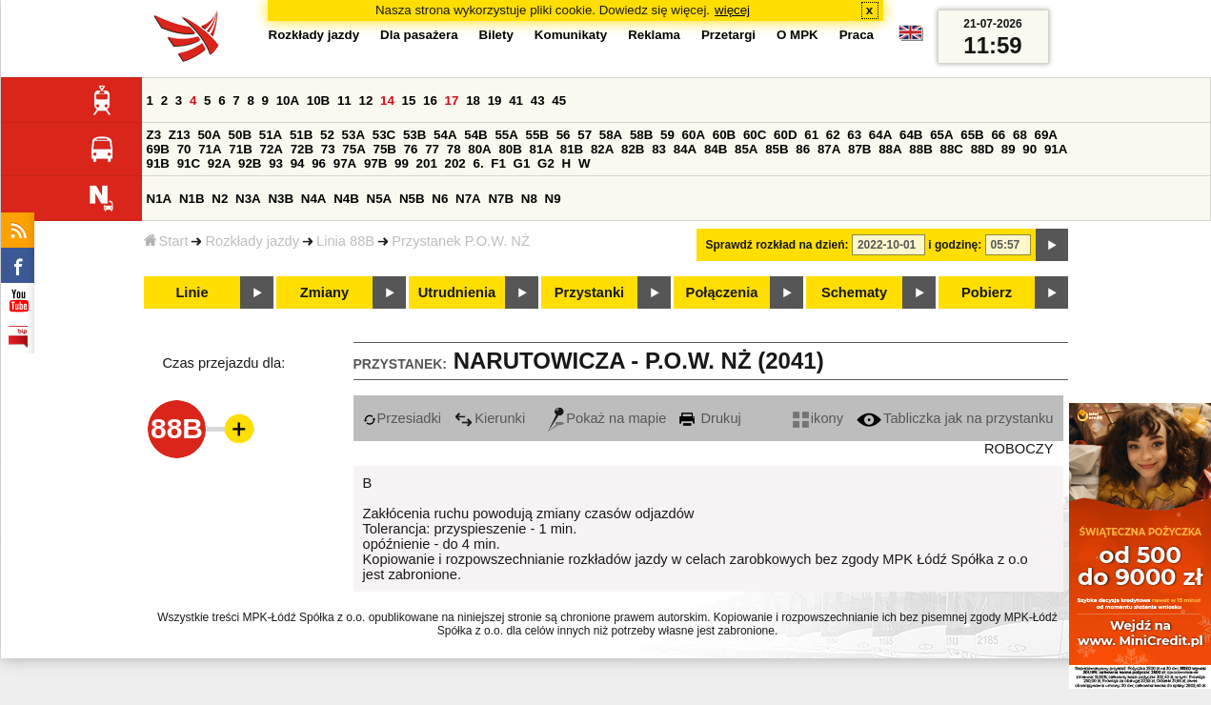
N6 (440, 198)
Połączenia (722, 292)
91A (1055, 149)
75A (353, 149)
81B (571, 149)
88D (982, 149)
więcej (732, 10)
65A (941, 135)
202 (455, 163)
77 (432, 149)
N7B (501, 198)
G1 (522, 163)
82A (602, 149)
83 (659, 149)
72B (302, 149)
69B (158, 149)
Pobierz (986, 292)
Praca (856, 35)
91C (188, 163)
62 (833, 135)
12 (365, 100)
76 (411, 149)
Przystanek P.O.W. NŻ (461, 241)
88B (920, 149)
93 (276, 163)
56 (563, 135)
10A (287, 100)
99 (401, 163)
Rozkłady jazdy (252, 241)
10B (318, 100)
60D (785, 135)
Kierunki (489, 418)
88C (951, 149)
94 (298, 163)
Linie (191, 292)
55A (505, 135)
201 (426, 163)
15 (409, 100)
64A (880, 135)
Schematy (854, 292)
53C (384, 135)
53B (414, 135)
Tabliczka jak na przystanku (955, 418)
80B (509, 149)
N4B (346, 198)
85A (746, 149)
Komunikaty (571, 35)
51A (270, 135)
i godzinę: (954, 245)
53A (353, 135)
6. (478, 163)
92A (219, 163)
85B (776, 149)
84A (685, 149)
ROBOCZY (1018, 448)
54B (475, 135)
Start (166, 241)
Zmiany (324, 292)
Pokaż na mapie (607, 418)
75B (384, 149)
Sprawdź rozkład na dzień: (777, 245)
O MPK (797, 35)
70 (184, 149)
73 (328, 149)
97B (375, 163)
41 (516, 100)
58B (641, 135)
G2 (546, 163)
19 (495, 100)
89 (1008, 149)
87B (859, 149)
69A (1046, 135)
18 (473, 100)
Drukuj (709, 418)
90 (1029, 149)
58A (610, 135)
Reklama (654, 35)
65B (971, 135)
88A (889, 149)
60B (724, 135)
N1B (192, 198)
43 (538, 100)
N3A (248, 198)
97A (344, 163)
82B (632, 149)
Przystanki (589, 292)
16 (430, 100)
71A (209, 149)
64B (910, 135)
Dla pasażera (419, 35)
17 (452, 100)
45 (559, 100)
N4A (314, 198)
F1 (498, 163)
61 (811, 135)
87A (828, 149)
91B (158, 163)
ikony (818, 418)
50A (208, 135)
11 (344, 100)
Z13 (180, 135)
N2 (220, 198)
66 (998, 135)
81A (541, 149)
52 (327, 135)
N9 (553, 198)
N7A (468, 198)
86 (803, 149)
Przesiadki (402, 418)
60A (693, 135)
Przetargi (728, 35)
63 (854, 135)
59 (667, 135)
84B (715, 149)
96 (319, 163)
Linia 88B (345, 241)
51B (301, 135)
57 (584, 135)
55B (537, 135)
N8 (529, 198)
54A (445, 135)
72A (271, 149)
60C (754, 135)
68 (1020, 135)
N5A (380, 198)
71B (240, 149)
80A (479, 149)
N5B (412, 198)
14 (387, 100)
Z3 (154, 135)
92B (249, 163)
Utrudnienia (456, 292)
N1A (159, 198)
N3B (280, 198)
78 (454, 149)
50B (240, 135)
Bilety (496, 35)
